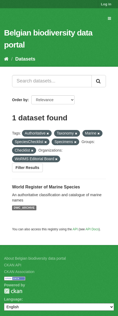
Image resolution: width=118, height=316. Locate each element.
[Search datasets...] (52, 81)
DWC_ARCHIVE (24, 208)
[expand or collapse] (109, 18)
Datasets (25, 59)
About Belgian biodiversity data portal (35, 258)
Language (13, 299)
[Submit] (99, 81)
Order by (20, 100)
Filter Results (27, 167)
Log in (106, 4)
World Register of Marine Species (46, 187)
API (75, 229)
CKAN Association (19, 272)
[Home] (6, 59)
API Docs (92, 229)
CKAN (13, 291)
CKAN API (12, 265)
